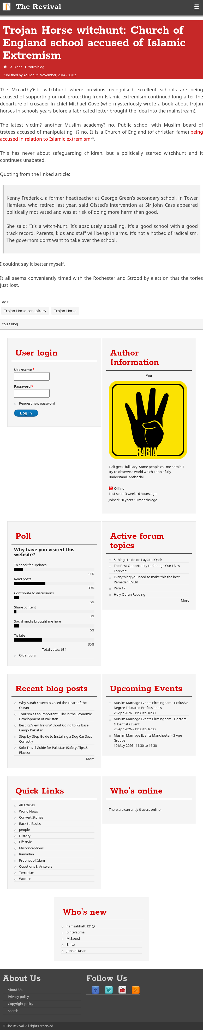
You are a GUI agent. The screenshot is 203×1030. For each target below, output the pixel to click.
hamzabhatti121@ (81, 926)
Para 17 (119, 588)
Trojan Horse (65, 310)
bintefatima (76, 932)
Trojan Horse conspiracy (25, 310)
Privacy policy (18, 996)
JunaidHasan (76, 950)
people (24, 829)
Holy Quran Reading (129, 594)
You (26, 75)
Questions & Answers (35, 866)
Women (25, 878)
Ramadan (26, 854)
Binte (71, 944)
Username (24, 369)
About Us (15, 989)
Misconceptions (31, 848)
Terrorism (26, 872)
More (185, 600)
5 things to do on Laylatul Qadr (138, 559)
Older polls (27, 655)
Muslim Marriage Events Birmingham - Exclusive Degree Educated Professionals (151, 705)
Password (23, 386)
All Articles (27, 805)
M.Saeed (73, 938)
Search (13, 1010)
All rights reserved (39, 1025)
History (25, 835)
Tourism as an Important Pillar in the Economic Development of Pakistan (55, 716)
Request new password (37, 403)
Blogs (18, 67)
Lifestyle (25, 841)
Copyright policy (20, 1003)
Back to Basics (30, 823)
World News (28, 811)
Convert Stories (31, 817)
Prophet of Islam (32, 860)
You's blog (36, 67)
